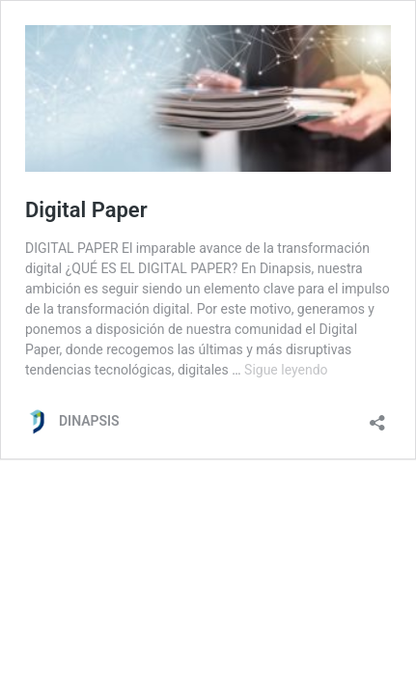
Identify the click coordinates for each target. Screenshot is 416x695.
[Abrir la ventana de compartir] (377, 416)
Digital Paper (86, 210)
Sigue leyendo (286, 369)
